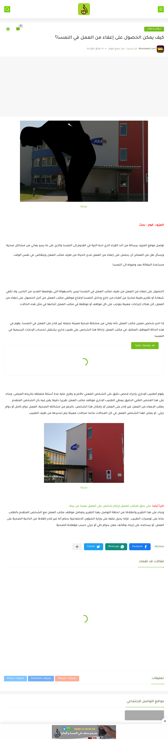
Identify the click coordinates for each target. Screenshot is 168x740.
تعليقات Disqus (15, 678)
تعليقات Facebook (41, 678)
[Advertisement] (84, 87)
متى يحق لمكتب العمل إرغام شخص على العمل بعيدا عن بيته (110, 506)
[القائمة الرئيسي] (161, 9)
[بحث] (7, 9)
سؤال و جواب (154, 29)
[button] (140, 546)
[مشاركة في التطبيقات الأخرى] (77, 546)
